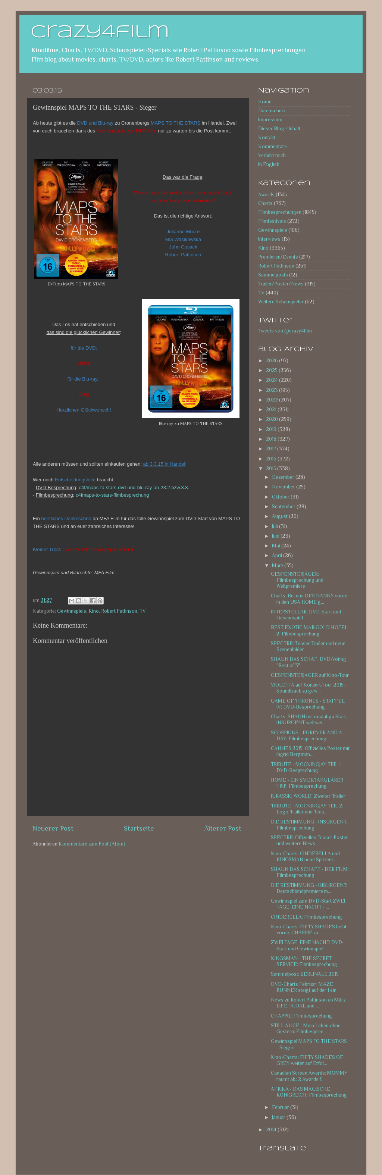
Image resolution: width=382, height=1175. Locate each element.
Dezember (283, 477)
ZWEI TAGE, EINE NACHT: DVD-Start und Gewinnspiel (307, 945)
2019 (272, 429)
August (280, 516)
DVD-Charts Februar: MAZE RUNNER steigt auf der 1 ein (303, 987)
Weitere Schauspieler (281, 301)
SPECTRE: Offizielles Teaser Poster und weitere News (309, 840)
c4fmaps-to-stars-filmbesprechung (112, 495)
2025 (272, 370)
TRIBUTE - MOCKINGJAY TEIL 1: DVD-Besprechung (306, 767)
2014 (272, 1129)
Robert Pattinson (119, 611)
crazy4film (100, 32)
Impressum (270, 119)
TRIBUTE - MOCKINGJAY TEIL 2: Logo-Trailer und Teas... (307, 809)
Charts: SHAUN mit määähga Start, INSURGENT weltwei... (309, 719)
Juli (275, 526)
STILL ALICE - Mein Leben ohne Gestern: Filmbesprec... (306, 1028)
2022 (272, 400)
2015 (271, 468)
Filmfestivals (272, 221)
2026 (272, 360)
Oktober (281, 497)
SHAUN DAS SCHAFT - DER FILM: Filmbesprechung (310, 872)
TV (143, 611)
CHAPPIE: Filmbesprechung (301, 1016)
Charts (265, 203)
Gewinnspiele (71, 611)
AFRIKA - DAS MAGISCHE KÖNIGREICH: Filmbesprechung (309, 1092)
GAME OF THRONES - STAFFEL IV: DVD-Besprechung (308, 704)
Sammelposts (273, 275)
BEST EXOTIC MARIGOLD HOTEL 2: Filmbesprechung (309, 630)
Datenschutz (271, 110)
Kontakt (266, 137)
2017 (271, 448)
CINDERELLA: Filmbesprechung (306, 917)
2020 (272, 419)
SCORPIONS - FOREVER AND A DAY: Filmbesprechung (306, 735)
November (284, 487)
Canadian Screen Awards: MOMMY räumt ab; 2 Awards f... (309, 1076)
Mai (276, 546)
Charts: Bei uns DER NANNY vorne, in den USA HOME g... (309, 598)
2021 (272, 409)
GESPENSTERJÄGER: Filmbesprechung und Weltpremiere (297, 580)
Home (265, 101)
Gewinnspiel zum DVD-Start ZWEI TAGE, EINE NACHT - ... (308, 904)
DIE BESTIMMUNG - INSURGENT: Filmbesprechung (309, 825)
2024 (272, 380)
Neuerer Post (52, 828)
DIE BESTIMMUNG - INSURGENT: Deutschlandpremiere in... (309, 888)
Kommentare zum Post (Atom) (92, 844)
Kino (93, 611)
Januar (279, 1117)
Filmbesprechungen (279, 212)
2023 (272, 390)
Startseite (139, 828)
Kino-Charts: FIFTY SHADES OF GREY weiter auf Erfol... (307, 1060)
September (284, 506)
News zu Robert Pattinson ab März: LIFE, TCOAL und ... (309, 1003)
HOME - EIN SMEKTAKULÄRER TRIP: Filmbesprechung (307, 783)
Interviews (269, 239)
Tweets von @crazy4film (285, 331)
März (278, 565)
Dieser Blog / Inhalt (279, 128)
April (277, 555)
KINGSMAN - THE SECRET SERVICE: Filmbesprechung (304, 961)
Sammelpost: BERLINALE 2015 (305, 974)
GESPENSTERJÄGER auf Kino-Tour (310, 675)
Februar (281, 1107)
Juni (276, 536)
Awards (266, 194)
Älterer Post (222, 828)
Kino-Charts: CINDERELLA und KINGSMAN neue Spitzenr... (305, 856)
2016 (272, 459)
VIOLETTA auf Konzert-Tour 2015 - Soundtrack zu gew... (309, 688)
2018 (272, 439)
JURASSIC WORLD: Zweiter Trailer (308, 796)
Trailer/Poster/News (281, 284)
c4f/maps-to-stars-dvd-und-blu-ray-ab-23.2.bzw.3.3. (134, 487)
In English (268, 164)
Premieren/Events (278, 257)
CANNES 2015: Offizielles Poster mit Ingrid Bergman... (310, 751)
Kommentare (272, 146)
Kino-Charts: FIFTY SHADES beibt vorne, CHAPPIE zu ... (309, 929)
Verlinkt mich (272, 155)
